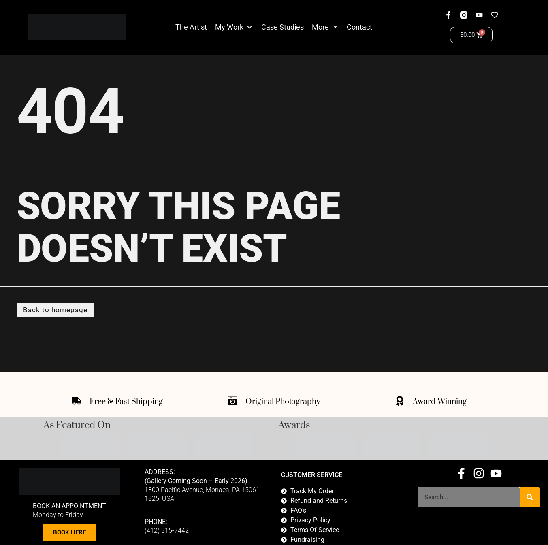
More (325, 27)
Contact (359, 27)
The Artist (191, 27)
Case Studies (282, 27)
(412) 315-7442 (167, 531)
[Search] (530, 498)
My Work (229, 27)
